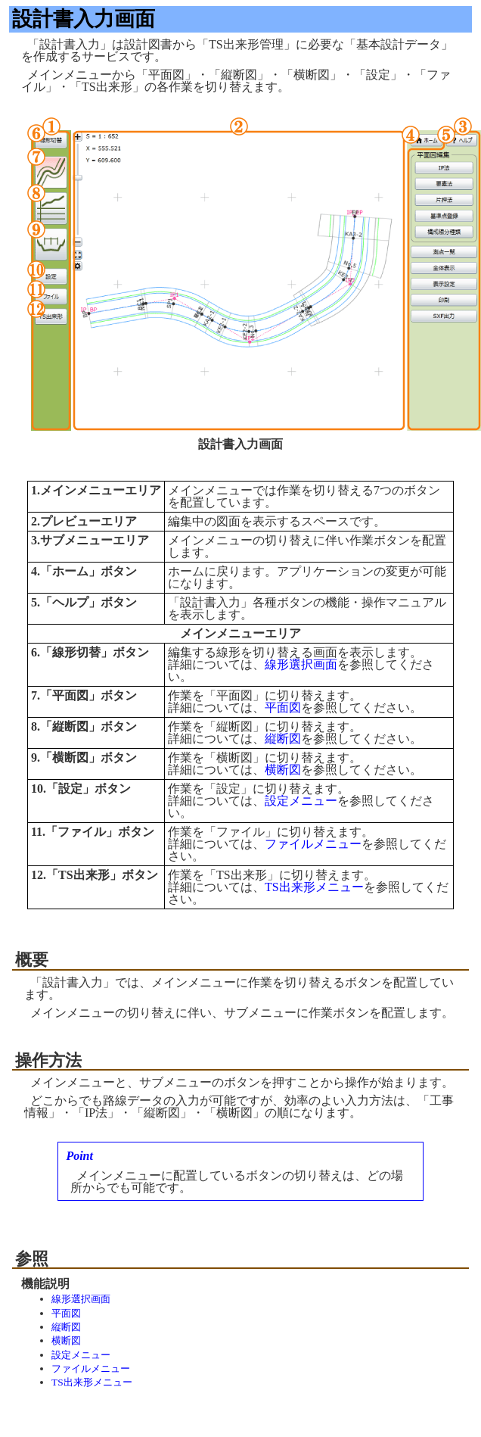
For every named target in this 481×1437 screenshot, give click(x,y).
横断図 (283, 769)
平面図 (283, 707)
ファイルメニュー (313, 843)
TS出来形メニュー (314, 887)
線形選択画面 (301, 664)
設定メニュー (301, 800)
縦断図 (283, 738)
